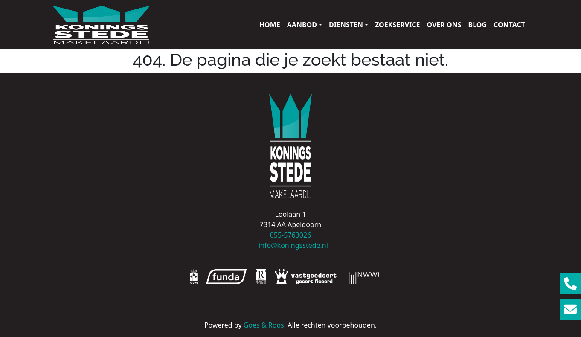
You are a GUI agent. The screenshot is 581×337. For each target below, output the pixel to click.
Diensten (346, 24)
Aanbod (302, 24)
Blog (477, 24)
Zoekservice (397, 24)
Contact (509, 24)
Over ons (444, 24)
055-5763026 (290, 235)
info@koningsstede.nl (290, 245)
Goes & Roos (264, 325)
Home (269, 24)
